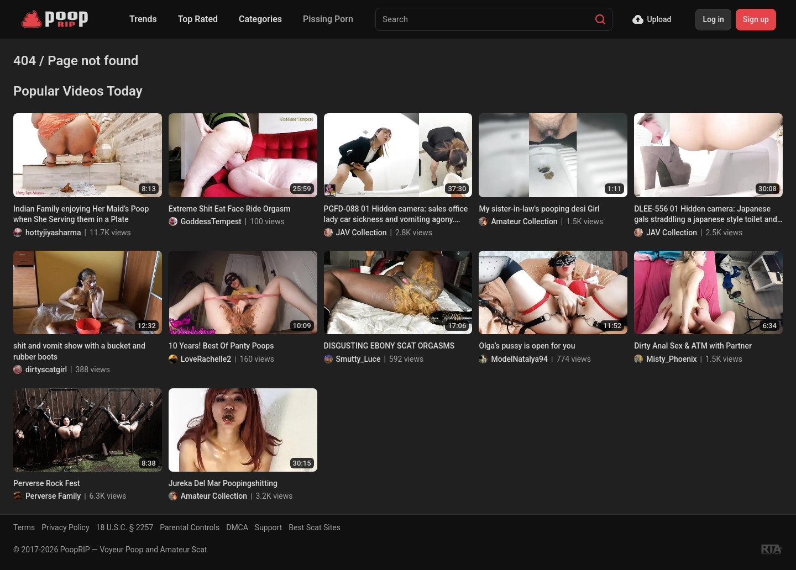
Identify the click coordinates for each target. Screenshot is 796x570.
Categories (260, 19)
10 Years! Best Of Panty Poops (221, 345)
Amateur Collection (524, 221)
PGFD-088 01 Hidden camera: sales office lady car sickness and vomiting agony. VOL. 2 (396, 214)
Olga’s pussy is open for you (527, 345)
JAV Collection (361, 232)
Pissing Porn (328, 19)
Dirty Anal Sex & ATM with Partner (693, 345)
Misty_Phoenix (671, 359)
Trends (143, 19)
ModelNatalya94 (519, 359)
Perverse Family (53, 496)
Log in (713, 19)
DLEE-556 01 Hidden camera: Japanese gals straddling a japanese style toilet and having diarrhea (705, 214)
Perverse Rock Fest (46, 483)
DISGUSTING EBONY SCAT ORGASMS (389, 345)
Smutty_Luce (358, 359)
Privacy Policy (65, 527)
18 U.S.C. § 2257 (125, 527)
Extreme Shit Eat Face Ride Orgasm (230, 208)
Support (268, 527)
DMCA (237, 527)
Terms (24, 527)
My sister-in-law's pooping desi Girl (539, 208)
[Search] (600, 19)
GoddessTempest (211, 221)
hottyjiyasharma (53, 232)
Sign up (756, 19)
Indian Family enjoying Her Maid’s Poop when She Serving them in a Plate (81, 214)
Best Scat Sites (315, 527)
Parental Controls (189, 527)
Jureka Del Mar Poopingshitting (223, 483)
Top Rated (198, 19)
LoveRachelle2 (206, 359)
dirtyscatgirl (46, 369)
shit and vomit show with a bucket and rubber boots (79, 351)
